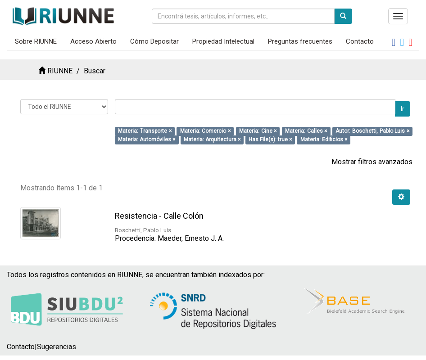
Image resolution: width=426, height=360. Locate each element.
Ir (402, 108)
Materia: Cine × (257, 131)
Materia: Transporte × (144, 131)
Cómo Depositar (154, 41)
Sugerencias (56, 346)
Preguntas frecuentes (300, 41)
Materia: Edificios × (323, 139)
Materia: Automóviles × (146, 139)
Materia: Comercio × (205, 131)
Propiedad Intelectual (223, 41)
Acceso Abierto (93, 41)
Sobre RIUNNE (36, 41)
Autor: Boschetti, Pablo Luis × (372, 131)
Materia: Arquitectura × (212, 139)
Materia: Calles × (306, 131)
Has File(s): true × (270, 139)
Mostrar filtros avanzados (371, 162)
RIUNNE (60, 71)
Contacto (360, 41)
